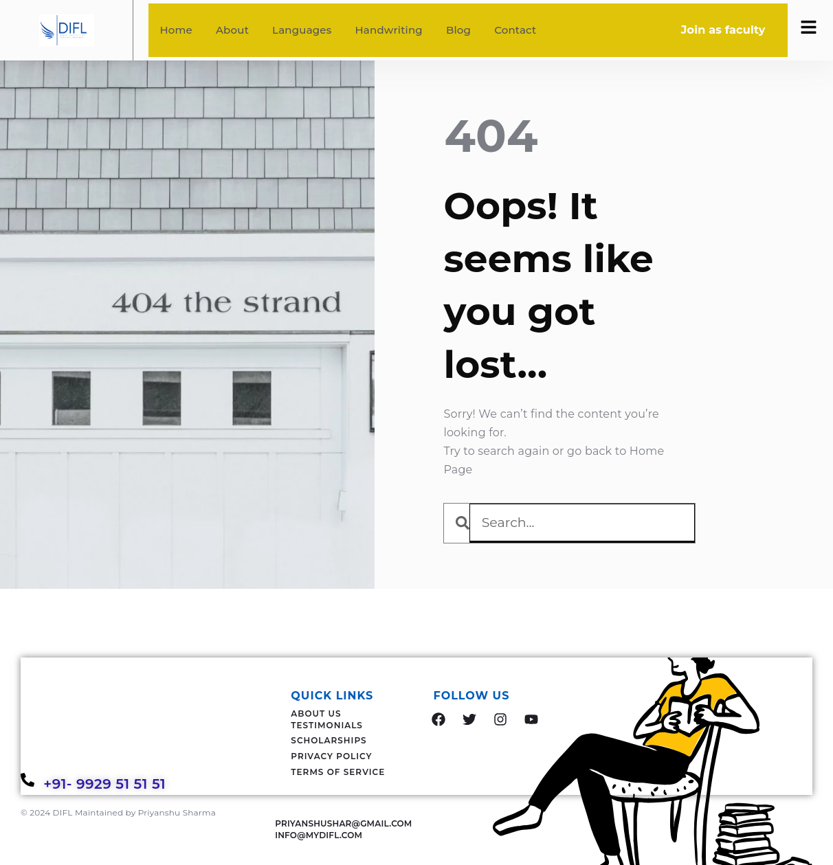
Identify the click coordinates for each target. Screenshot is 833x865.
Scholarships (328, 740)
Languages (301, 29)
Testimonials (327, 725)
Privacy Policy (331, 756)
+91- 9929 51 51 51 (106, 784)
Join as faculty (723, 29)
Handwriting (388, 29)
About (232, 29)
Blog (458, 29)
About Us (316, 713)
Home (175, 29)
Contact (515, 29)
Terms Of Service (338, 772)
